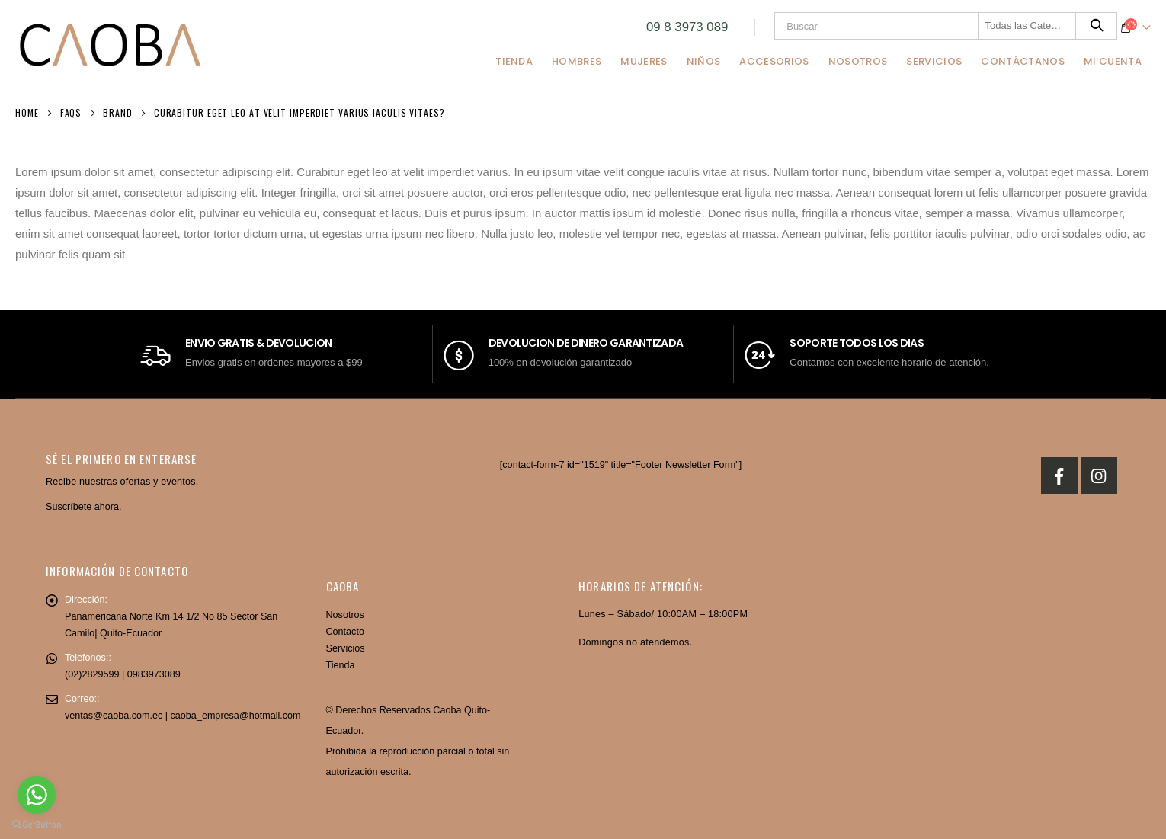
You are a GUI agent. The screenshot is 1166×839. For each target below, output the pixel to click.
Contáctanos (1023, 61)
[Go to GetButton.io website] (36, 823)
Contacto (345, 631)
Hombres (576, 61)
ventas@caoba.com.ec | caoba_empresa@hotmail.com (183, 715)
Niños (704, 61)
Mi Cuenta (1113, 61)
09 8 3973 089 (687, 27)
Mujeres (643, 61)
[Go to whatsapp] (37, 795)
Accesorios (774, 61)
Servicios (934, 61)
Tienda (514, 61)
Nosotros (858, 61)
